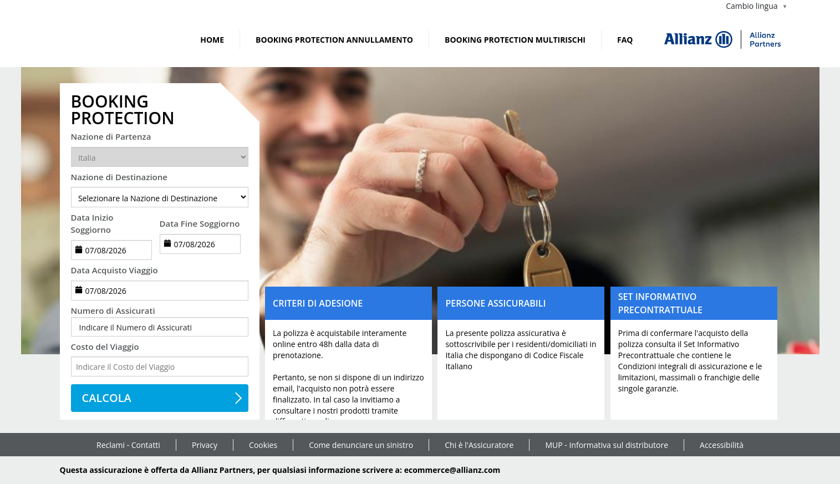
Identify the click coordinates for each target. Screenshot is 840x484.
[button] (160, 327)
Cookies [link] (263, 445)
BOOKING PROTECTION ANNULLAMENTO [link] (334, 39)
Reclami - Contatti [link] (128, 445)
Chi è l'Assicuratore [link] (479, 445)
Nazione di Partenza (111, 136)
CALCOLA (106, 397)
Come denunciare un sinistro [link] (361, 445)
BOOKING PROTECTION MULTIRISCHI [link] (515, 39)
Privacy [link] (204, 445)
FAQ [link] (625, 39)
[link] (88, 39)
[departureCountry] (159, 157)
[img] (722, 39)
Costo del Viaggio (105, 346)
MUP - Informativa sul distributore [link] (606, 445)
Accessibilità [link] (722, 445)
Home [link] (212, 39)
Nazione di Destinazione (119, 176)
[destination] (159, 197)
